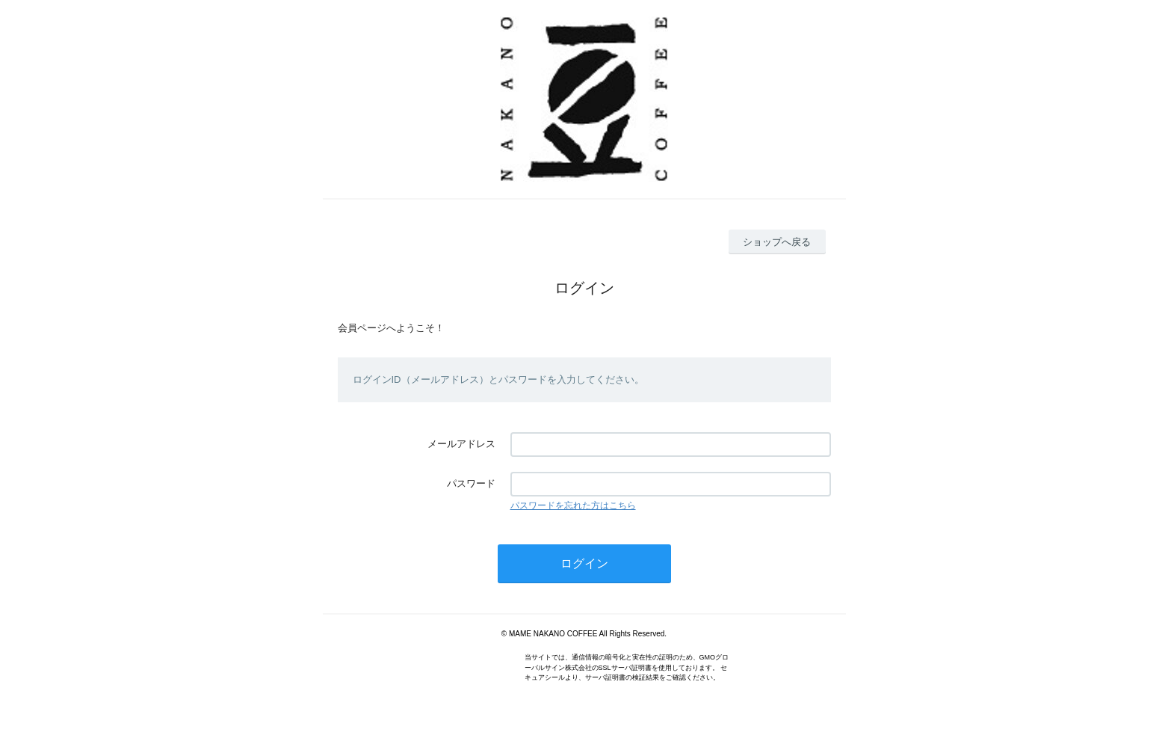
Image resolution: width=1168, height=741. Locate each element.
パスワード (471, 483)
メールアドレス (461, 443)
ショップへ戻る (777, 241)
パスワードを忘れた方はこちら (573, 505)
